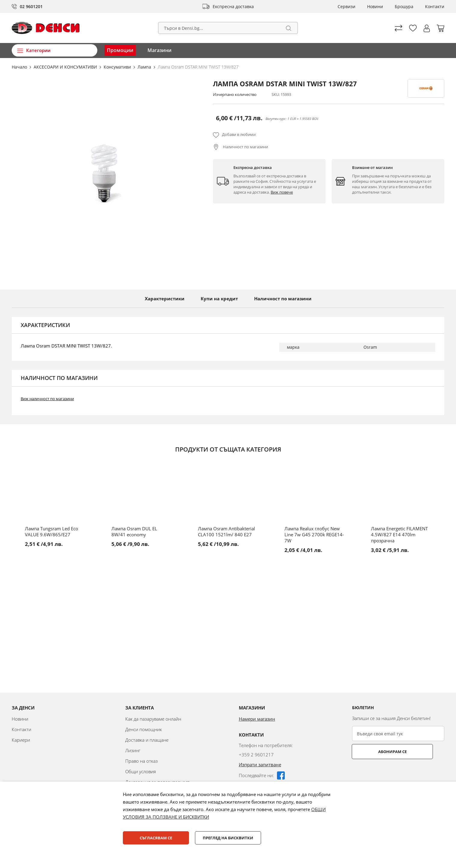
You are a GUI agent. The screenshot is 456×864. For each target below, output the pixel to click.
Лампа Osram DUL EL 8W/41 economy (134, 531)
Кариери (21, 740)
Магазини (159, 50)
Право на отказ (141, 761)
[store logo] (46, 28)
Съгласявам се (156, 838)
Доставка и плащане (147, 740)
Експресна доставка (233, 6)
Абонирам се (376, 751)
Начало (20, 67)
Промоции (120, 50)
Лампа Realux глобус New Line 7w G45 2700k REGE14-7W (314, 534)
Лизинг (132, 750)
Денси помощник (143, 729)
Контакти (434, 6)
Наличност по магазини (245, 146)
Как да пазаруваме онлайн (153, 719)
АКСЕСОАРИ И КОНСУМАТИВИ (66, 67)
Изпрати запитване (260, 764)
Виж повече (282, 192)
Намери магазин (257, 719)
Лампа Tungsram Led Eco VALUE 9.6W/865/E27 (51, 531)
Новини (375, 6)
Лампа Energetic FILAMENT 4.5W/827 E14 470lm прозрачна (399, 534)
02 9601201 (31, 6)
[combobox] (228, 28)
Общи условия (140, 771)
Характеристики (164, 299)
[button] (427, 28)
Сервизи (346, 6)
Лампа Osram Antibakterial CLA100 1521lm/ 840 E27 (226, 531)
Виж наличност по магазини (47, 398)
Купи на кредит (219, 299)
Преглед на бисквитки (228, 838)
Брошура (404, 6)
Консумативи (118, 67)
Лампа (145, 67)
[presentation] (397, 774)
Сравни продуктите (398, 28)
